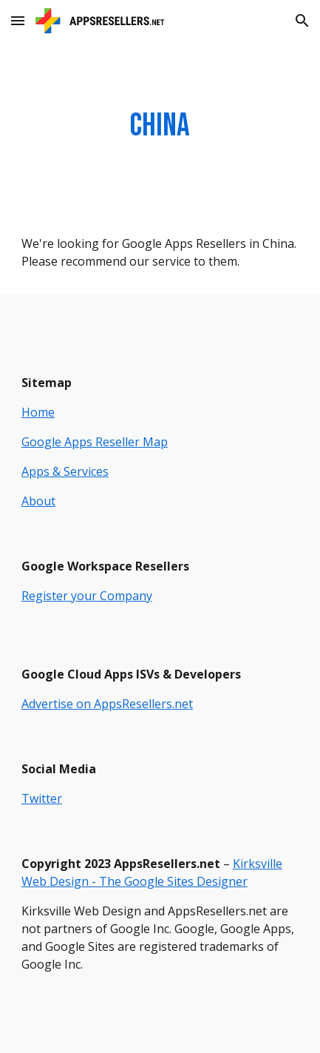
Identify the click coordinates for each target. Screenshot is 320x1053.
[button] (17, 20)
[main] (160, 126)
